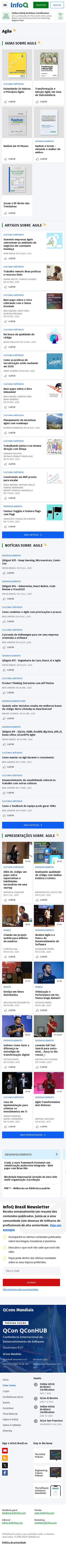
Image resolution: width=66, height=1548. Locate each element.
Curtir (11, 101)
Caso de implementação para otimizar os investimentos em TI (16, 1107)
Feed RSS (14, 30)
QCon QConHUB (25, 1330)
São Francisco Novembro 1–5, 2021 (47, 1365)
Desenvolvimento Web (13, 701)
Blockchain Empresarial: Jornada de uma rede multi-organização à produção (30, 1178)
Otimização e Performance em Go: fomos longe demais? (47, 995)
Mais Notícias (32, 825)
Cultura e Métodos (14, 84)
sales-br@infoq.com (44, 1513)
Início (6, 1379)
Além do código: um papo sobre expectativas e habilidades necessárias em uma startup (15, 879)
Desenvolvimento (44, 141)
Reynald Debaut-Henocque (18, 456)
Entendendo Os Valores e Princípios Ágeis (17, 90)
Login (6, 1391)
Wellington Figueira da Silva (20, 1002)
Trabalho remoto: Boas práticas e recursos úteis (22, 273)
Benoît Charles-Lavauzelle (18, 490)
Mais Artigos (31, 534)
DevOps (7, 987)
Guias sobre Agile (20, 43)
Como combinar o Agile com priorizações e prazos (31, 612)
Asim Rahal (10, 253)
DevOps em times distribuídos (14, 993)
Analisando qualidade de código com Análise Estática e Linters (48, 875)
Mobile (7, 930)
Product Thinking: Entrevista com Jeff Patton (28, 683)
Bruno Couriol (10, 713)
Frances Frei (24, 396)
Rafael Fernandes (13, 1119)
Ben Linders (10, 310)
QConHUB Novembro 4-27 (15, 1359)
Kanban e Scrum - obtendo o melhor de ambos (47, 149)
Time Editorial (10, 1413)
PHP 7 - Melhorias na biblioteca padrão (27, 1188)
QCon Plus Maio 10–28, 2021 (16, 1364)
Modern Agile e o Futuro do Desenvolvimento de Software (47, 940)
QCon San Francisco (51, 1420)
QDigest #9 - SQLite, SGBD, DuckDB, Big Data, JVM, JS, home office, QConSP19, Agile (32, 733)
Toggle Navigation (5, 5)
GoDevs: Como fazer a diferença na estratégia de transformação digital (16, 1050)
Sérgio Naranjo (12, 1116)
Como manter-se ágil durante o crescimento (28, 757)
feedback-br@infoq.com (14, 1513)
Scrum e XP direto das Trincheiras (16, 205)
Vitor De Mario (43, 1002)
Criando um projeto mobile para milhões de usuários (16, 938)
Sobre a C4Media (12, 1425)
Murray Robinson (13, 427)
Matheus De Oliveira (46, 1059)
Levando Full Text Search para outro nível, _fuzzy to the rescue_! (46, 1050)
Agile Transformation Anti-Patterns (47, 1104)
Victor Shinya (11, 1059)
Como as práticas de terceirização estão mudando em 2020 (21, 363)
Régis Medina (11, 484)
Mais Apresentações (31, 1135)
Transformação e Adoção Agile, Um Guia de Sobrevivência (48, 92)
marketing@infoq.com (45, 1522)
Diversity (7, 1430)
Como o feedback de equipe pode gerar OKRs (29, 806)
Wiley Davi (23, 310)
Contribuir (8, 1408)
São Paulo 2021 (40, 1359)
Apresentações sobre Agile (30, 836)
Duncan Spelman (13, 313)
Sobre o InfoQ (10, 1419)
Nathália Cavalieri (14, 892)
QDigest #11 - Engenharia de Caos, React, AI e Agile (31, 660)
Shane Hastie (11, 279)
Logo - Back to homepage (20, 4)
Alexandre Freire (44, 949)
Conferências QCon (13, 1396)
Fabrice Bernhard (13, 487)
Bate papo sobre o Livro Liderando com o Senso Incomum (18, 303)
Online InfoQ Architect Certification (47, 1387)
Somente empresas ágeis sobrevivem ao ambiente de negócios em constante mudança (20, 244)
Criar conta (9, 1385)
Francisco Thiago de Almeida (20, 518)
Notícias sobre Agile (24, 545)
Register (41, 5)
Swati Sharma (11, 371)
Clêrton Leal (11, 949)
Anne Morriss (11, 399)
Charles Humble (28, 279)
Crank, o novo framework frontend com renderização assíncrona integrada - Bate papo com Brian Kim (28, 1165)
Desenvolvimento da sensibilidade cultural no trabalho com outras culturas (29, 782)
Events (6, 1402)
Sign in (57, 5)
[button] (31, 1282)
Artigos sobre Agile (23, 225)
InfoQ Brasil (9, 568)
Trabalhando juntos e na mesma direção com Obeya (22, 447)
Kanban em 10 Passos (16, 146)
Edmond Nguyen (12, 453)
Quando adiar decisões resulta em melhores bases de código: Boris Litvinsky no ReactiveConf (32, 707)
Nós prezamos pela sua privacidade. (20, 1289)
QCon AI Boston (49, 1398)
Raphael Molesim (44, 1119)
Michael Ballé (26, 484)
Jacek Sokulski (11, 342)
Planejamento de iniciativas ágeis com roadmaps (20, 422)
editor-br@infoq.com (12, 1522)
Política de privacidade (14, 1542)
